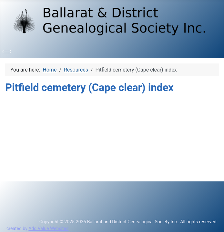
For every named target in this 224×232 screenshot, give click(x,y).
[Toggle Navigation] (7, 51)
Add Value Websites (48, 228)
